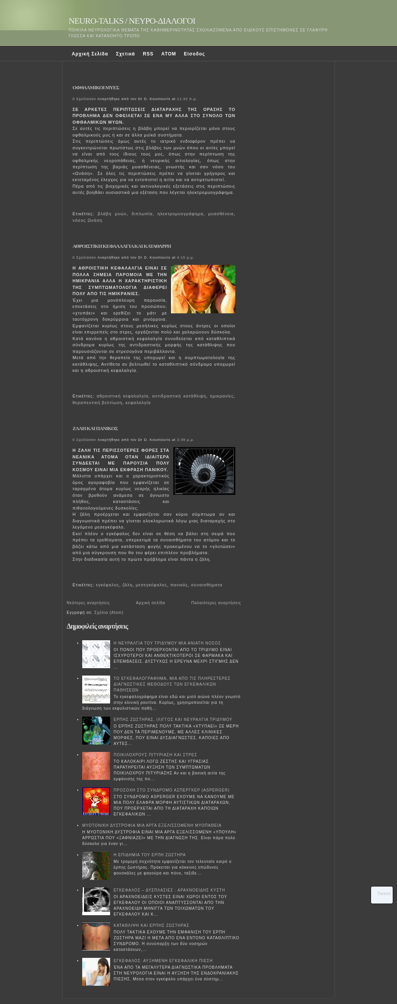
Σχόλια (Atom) (108, 612)
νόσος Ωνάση (87, 220)
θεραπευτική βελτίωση (97, 402)
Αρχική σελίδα (150, 603)
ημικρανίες (222, 396)
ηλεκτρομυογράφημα (180, 213)
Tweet (384, 893)
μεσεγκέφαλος (151, 584)
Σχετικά (125, 54)
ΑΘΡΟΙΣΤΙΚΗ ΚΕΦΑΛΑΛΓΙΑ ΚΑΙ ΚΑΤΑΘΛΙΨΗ (121, 246)
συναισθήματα (207, 584)
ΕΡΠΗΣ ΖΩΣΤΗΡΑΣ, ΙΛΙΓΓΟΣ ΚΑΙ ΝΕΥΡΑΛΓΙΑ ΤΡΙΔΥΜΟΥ (173, 719)
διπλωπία (141, 213)
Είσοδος (194, 54)
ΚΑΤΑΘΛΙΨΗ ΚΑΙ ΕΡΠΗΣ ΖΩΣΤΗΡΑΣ (151, 925)
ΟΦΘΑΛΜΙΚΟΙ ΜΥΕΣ (95, 87)
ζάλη (128, 584)
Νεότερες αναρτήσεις (88, 603)
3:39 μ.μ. (186, 440)
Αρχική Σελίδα (90, 54)
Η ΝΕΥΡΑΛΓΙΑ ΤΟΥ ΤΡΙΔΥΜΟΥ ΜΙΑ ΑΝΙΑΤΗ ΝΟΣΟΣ (167, 643)
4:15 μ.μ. (186, 257)
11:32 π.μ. (187, 99)
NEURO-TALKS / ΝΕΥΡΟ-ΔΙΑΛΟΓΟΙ (132, 21)
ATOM (168, 54)
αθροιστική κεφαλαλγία (122, 396)
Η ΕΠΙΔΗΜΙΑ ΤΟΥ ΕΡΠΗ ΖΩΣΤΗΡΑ (150, 855)
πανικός (179, 584)
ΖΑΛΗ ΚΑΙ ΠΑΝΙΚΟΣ (95, 428)
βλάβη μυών (112, 213)
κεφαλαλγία (138, 402)
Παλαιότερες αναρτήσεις (216, 603)
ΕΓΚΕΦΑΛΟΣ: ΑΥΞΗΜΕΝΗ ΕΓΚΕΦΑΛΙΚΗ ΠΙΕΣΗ (163, 961)
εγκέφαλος (107, 584)
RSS (148, 54)
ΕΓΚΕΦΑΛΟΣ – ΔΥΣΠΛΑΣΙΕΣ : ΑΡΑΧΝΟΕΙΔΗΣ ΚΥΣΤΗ (169, 890)
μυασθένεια (221, 213)
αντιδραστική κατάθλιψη (179, 396)
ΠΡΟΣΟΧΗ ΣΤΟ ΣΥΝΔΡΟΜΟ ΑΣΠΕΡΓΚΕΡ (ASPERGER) (172, 790)
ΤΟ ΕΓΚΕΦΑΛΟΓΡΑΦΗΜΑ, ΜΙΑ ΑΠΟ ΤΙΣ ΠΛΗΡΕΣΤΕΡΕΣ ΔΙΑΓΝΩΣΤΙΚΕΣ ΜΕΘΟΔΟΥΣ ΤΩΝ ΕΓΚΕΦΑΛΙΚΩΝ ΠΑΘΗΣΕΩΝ (172, 684)
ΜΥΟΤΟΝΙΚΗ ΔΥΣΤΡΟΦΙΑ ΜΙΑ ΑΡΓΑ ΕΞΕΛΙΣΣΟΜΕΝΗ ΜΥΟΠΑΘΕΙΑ (152, 825)
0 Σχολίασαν (84, 99)
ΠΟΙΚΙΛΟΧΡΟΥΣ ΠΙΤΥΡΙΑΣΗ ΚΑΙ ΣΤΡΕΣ (155, 755)
